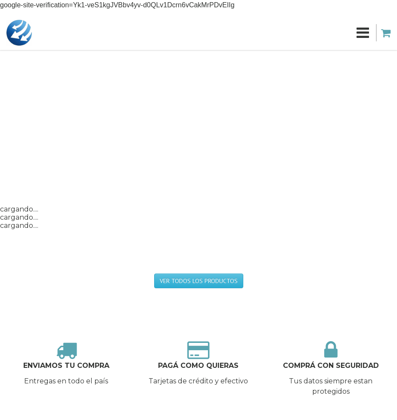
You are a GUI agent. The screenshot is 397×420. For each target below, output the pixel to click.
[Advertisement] (198, 114)
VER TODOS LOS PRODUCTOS (199, 281)
